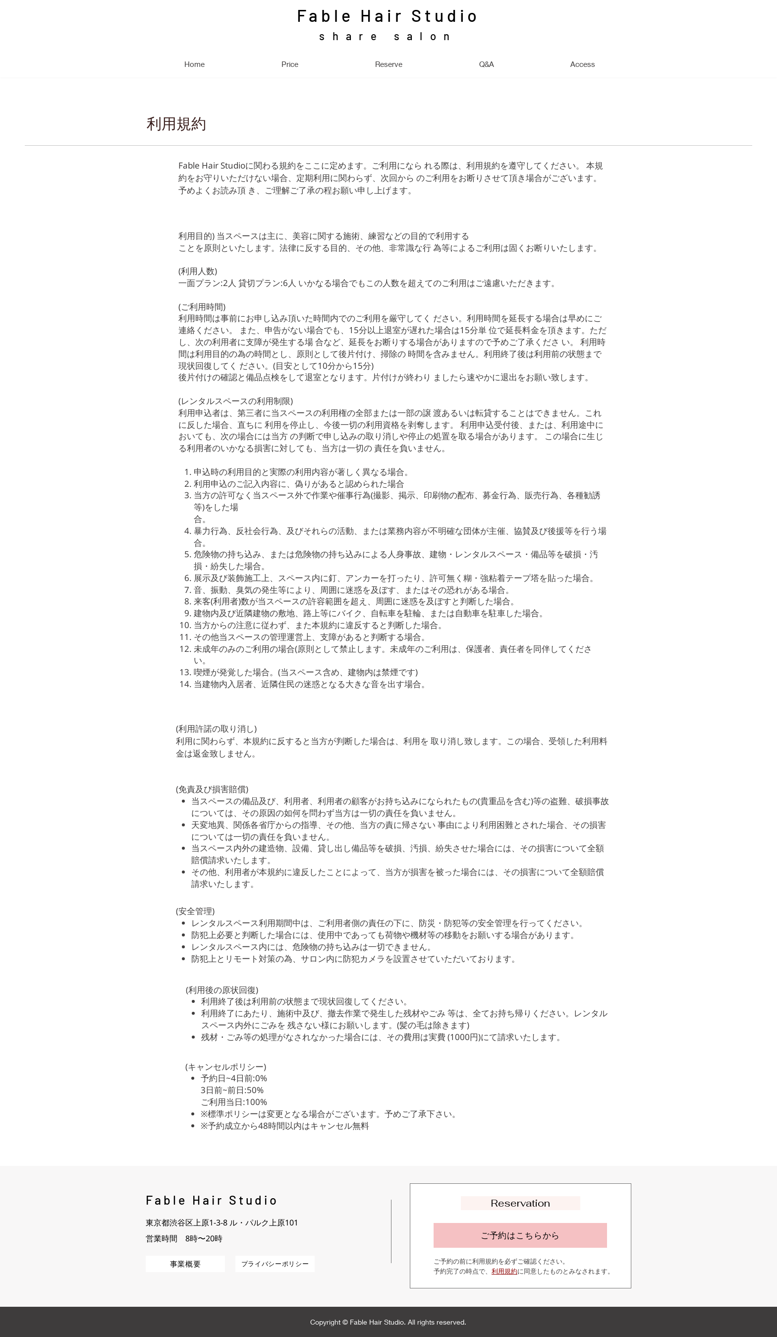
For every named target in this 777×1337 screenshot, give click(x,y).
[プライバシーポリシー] (275, 1264)
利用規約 (504, 1271)
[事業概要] (185, 1264)
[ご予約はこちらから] (520, 1235)
